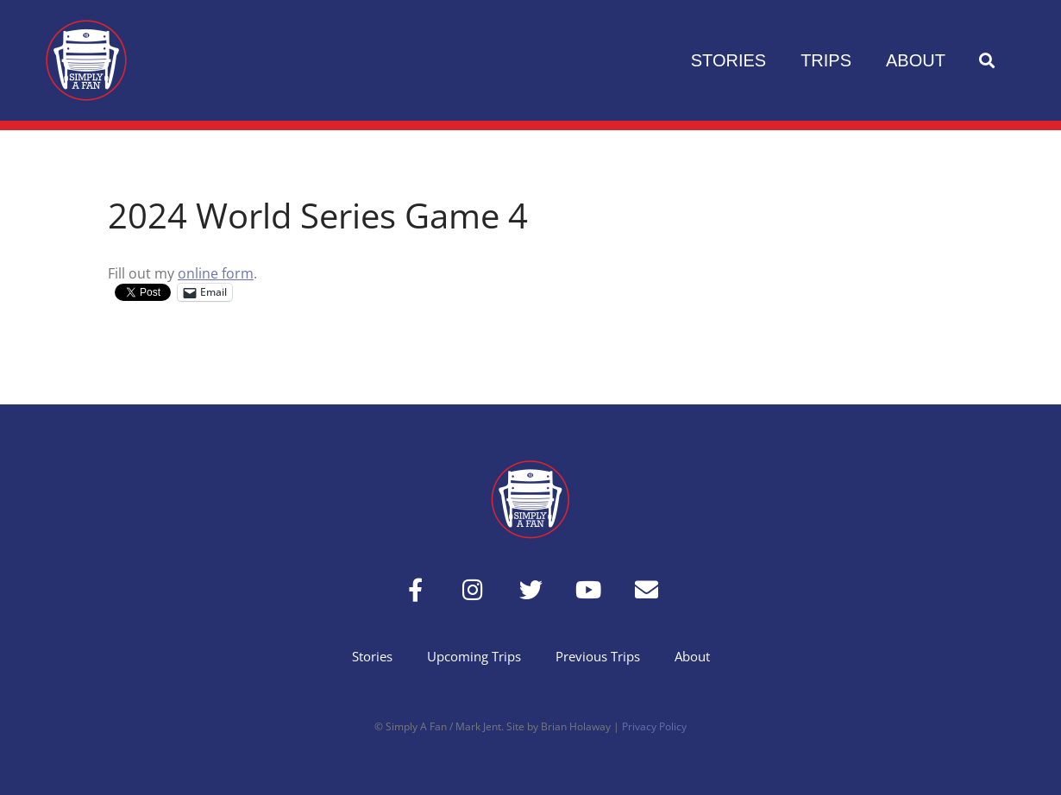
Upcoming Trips (474, 656)
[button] (987, 61)
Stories (728, 60)
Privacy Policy (654, 726)
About (915, 60)
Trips (825, 60)
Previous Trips (598, 656)
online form (216, 273)
